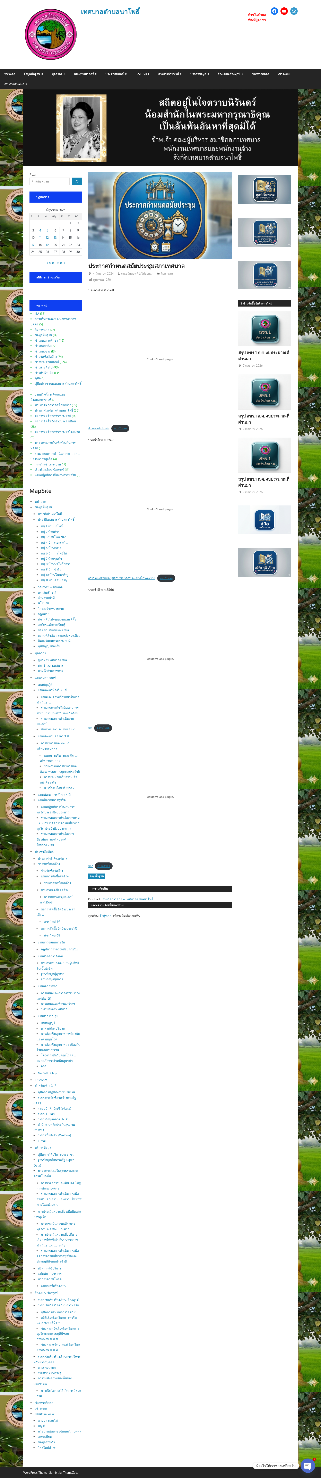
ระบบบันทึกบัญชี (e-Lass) (54, 1108)
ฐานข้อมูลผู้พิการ (52, 979)
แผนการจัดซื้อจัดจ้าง (55, 876)
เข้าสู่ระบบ (105, 916)
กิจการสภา (167, 273)
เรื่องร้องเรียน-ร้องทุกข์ (49, 470)
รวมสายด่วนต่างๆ (49, 1373)
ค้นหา (33, 175)
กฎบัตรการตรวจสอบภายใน (59, 949)
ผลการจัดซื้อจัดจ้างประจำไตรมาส (57, 432)
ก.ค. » (61, 263)
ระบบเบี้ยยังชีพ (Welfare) (54, 1135)
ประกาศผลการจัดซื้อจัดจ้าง (53, 405)
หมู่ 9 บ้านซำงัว (51, 569)
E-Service (143, 74)
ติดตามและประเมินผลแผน (58, 729)
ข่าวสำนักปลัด (44, 373)
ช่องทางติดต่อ (260, 74)
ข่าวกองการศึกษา (46, 340)
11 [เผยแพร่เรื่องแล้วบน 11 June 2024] (40, 237)
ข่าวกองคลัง (43, 346)
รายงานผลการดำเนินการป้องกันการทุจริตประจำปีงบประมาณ (55, 839)
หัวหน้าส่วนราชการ (50, 671)
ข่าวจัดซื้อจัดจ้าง (46, 357)
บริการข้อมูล (198, 74)
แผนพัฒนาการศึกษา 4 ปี (54, 795)
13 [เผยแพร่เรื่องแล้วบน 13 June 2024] (55, 237)
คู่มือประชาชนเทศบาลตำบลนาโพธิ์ (58, 383)
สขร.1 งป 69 (52, 922)
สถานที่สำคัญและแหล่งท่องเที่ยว (59, 636)
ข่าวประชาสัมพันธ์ (47, 362)
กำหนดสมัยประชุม (98, 428)
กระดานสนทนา (14, 84)
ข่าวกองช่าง (42, 351)
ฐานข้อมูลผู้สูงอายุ (52, 974)
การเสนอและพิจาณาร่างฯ (58, 1004)
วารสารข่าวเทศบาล (48, 464)
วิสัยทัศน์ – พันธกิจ (50, 587)
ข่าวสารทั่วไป (44, 367)
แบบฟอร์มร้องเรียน (53, 1286)
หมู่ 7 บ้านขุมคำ (51, 559)
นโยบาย (43, 603)
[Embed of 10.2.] (160, 797)
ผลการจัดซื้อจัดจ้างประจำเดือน (55, 421)
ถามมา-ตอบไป (48, 1421)
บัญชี (41, 1426)
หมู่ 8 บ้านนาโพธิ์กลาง (55, 564)
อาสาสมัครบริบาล (53, 1028)
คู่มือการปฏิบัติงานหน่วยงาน (56, 1092)
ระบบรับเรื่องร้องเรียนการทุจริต (58, 1305)
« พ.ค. (51, 263)
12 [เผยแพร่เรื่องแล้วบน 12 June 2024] (47, 237)
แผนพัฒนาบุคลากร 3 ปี (53, 736)
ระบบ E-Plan (46, 1114)
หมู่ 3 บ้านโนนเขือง (53, 537)
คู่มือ (38, 378)
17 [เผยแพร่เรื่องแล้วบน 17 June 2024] (33, 245)
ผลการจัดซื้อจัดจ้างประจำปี (53, 416)
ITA (37, 314)
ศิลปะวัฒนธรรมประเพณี (54, 641)
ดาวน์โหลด (120, 428)
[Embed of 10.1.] (160, 658)
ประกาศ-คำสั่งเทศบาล (52, 858)
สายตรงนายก (47, 1368)
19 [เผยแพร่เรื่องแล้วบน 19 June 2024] (47, 245)
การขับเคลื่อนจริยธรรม (59, 788)
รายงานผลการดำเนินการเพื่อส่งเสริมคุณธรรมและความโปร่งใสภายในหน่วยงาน (59, 1199)
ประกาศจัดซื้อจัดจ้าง (54, 890)
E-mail (42, 1141)
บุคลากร (57, 74)
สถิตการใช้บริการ (49, 1268)
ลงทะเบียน (45, 1437)
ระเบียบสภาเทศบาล (54, 1009)
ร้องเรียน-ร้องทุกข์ (229, 74)
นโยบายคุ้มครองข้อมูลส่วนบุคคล (59, 1431)
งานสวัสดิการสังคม (50, 956)
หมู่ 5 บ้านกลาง (51, 548)
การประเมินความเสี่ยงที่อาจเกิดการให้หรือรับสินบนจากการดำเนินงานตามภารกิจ (57, 1240)
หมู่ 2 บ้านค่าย (50, 532)
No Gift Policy (47, 1073)
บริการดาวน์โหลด (50, 1279)
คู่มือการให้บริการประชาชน (56, 1154)
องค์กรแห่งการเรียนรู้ (52, 625)
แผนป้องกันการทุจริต (52, 800)
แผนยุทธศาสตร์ (84, 74)
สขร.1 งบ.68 (52, 935)
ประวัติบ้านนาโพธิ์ (50, 514)
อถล (43, 1066)
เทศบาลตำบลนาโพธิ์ (110, 11)
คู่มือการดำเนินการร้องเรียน (59, 1312)
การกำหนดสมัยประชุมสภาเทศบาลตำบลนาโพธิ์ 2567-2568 (121, 578)
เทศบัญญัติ (45, 685)
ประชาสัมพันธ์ (114, 74)
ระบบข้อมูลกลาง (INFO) (53, 1119)
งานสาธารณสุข (48, 1016)
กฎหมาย (43, 614)
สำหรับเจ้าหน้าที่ (168, 74)
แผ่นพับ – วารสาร (50, 1274)
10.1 (90, 728)
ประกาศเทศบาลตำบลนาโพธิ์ (54, 410)
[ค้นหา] (77, 181)
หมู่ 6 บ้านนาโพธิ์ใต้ (54, 553)
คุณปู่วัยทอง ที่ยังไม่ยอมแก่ (137, 273)
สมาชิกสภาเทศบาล (50, 665)
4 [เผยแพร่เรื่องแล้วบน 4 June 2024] (40, 230)
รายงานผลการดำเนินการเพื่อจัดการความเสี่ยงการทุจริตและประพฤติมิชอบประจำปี (58, 1256)
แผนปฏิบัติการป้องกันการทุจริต (55, 475)
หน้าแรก (9, 74)
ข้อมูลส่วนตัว (46, 1442)
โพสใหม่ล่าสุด (47, 1447)
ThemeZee (70, 1472)
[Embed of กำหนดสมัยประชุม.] (160, 359)
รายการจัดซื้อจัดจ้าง (57, 883)
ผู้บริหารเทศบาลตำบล (52, 660)
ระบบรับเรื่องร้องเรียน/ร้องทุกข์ (58, 1300)
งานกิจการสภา (47, 986)
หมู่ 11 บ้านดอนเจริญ (54, 580)
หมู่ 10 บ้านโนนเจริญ (54, 575)
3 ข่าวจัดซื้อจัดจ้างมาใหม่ (256, 303)
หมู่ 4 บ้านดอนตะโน (54, 542)
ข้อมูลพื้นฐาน (32, 74)
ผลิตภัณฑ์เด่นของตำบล (53, 630)
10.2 (90, 866)
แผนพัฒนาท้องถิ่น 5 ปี (52, 690)
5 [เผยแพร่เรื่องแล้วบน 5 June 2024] (47, 230)
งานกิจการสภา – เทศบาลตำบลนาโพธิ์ (128, 899)
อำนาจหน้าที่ (46, 598)
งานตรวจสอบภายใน (51, 942)
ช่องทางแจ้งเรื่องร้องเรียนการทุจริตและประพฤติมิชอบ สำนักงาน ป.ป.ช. (58, 1333)
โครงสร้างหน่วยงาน (51, 609)
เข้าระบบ (283, 74)
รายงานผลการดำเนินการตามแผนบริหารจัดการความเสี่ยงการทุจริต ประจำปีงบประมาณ (58, 823)
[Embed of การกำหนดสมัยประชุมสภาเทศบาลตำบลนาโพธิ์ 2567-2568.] (160, 509)
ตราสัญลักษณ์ (47, 592)
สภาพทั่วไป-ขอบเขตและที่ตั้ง (57, 619)
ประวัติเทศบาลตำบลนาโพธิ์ (56, 519)
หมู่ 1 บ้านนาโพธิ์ (52, 526)
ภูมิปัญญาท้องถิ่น (49, 646)
